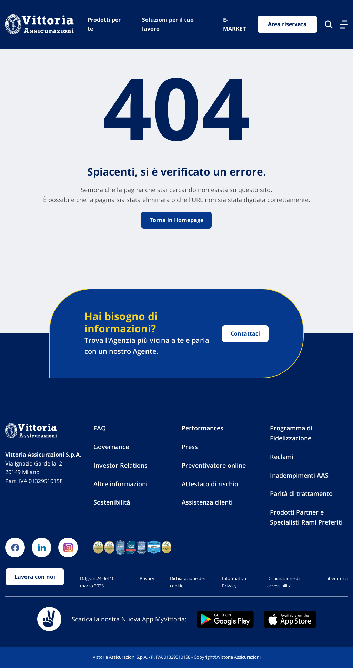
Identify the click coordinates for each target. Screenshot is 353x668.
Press (190, 447)
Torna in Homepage (176, 220)
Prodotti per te (104, 24)
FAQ (99, 428)
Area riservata (287, 24)
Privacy (147, 579)
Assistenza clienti (207, 502)
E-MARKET (234, 24)
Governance (111, 447)
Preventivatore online (214, 465)
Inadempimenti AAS (299, 475)
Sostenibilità (111, 502)
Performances (202, 428)
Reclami (281, 456)
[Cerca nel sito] (329, 24)
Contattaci (245, 333)
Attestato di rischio (210, 484)
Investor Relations (120, 465)
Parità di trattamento (301, 494)
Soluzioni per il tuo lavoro (168, 24)
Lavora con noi (34, 577)
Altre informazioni (120, 484)
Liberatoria (336, 579)
